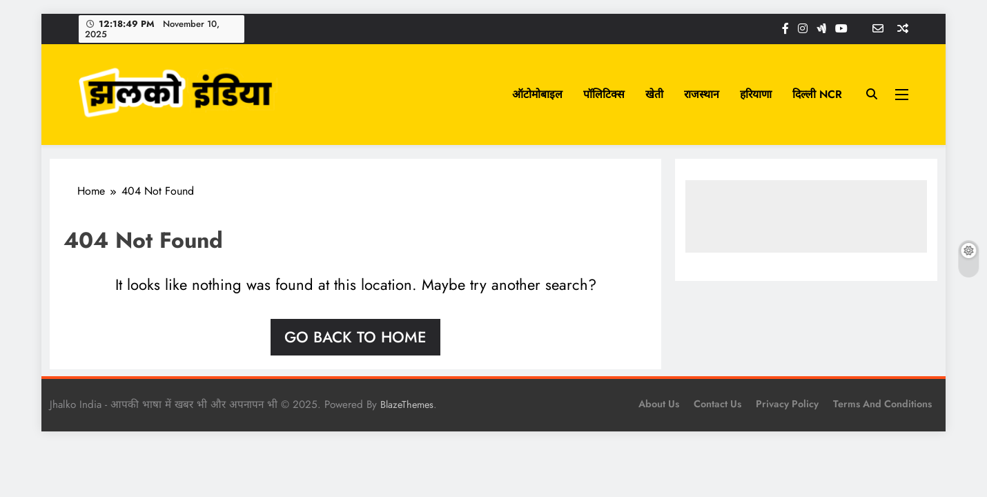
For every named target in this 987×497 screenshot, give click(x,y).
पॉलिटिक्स (604, 94)
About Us (658, 404)
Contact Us (717, 404)
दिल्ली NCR (817, 94)
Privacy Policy (787, 404)
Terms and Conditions (882, 404)
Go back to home (355, 337)
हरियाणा (756, 94)
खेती (654, 94)
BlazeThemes (406, 404)
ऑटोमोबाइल (537, 94)
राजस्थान (701, 94)
